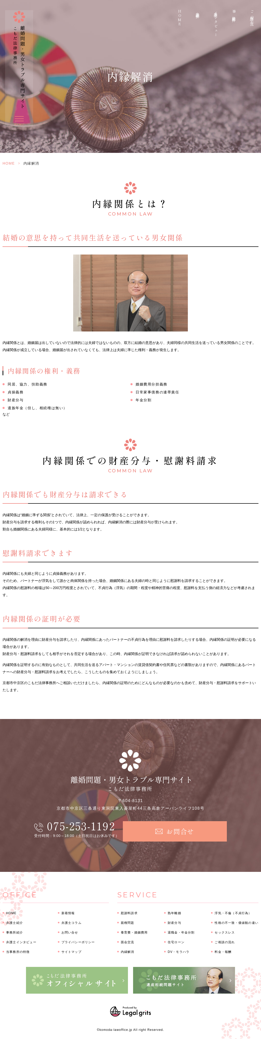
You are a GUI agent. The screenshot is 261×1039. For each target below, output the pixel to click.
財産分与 (174, 923)
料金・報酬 (223, 952)
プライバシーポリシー (78, 942)
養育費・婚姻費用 (134, 932)
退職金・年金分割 (181, 932)
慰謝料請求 (129, 913)
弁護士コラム (71, 923)
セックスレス (225, 932)
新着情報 (68, 913)
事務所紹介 (234, 13)
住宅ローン (176, 942)
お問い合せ (69, 932)
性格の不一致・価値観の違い (236, 923)
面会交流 (127, 942)
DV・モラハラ (178, 952)
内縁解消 (127, 952)
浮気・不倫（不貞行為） (233, 913)
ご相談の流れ (252, 16)
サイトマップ (71, 952)
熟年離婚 (174, 913)
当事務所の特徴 (18, 952)
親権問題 (127, 923)
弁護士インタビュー (215, 23)
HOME (179, 17)
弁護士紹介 (197, 11)
